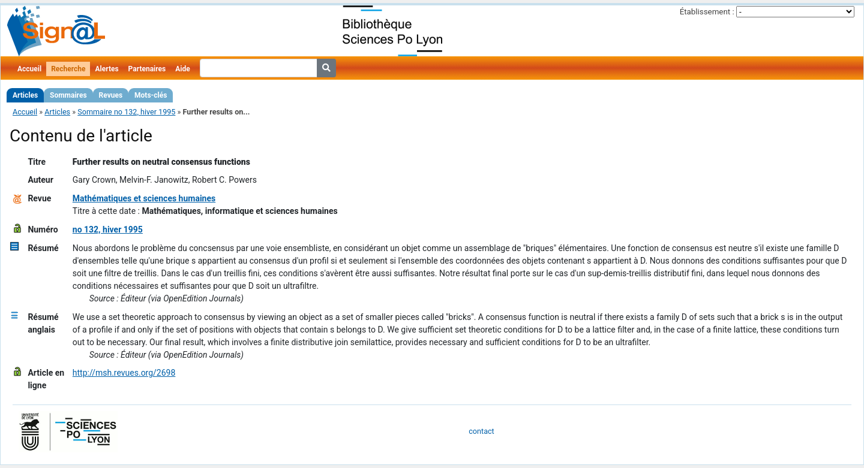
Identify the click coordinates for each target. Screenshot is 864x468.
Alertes (106, 69)
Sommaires (68, 95)
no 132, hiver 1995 (108, 229)
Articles (25, 95)
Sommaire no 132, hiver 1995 (126, 111)
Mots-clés (150, 95)
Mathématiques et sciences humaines (144, 198)
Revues (111, 95)
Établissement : (707, 11)
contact (481, 431)
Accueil (29, 69)
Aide (182, 69)
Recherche (68, 69)
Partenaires (147, 69)
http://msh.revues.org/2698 (124, 373)
